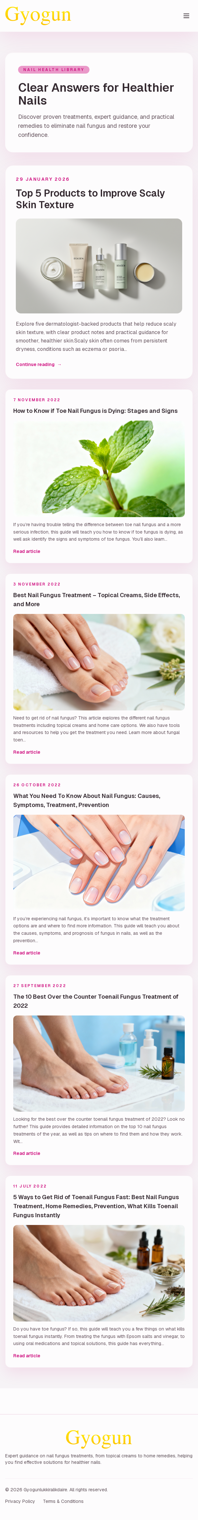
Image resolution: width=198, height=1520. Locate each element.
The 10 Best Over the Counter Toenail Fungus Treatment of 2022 (96, 1001)
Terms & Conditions (63, 1501)
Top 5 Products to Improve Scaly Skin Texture (90, 199)
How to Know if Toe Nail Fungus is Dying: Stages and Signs (95, 410)
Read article (26, 551)
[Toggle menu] (186, 15)
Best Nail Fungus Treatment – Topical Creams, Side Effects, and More (96, 599)
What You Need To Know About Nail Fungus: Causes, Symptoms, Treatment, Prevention (86, 800)
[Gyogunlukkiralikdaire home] (38, 15)
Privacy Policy (20, 1501)
